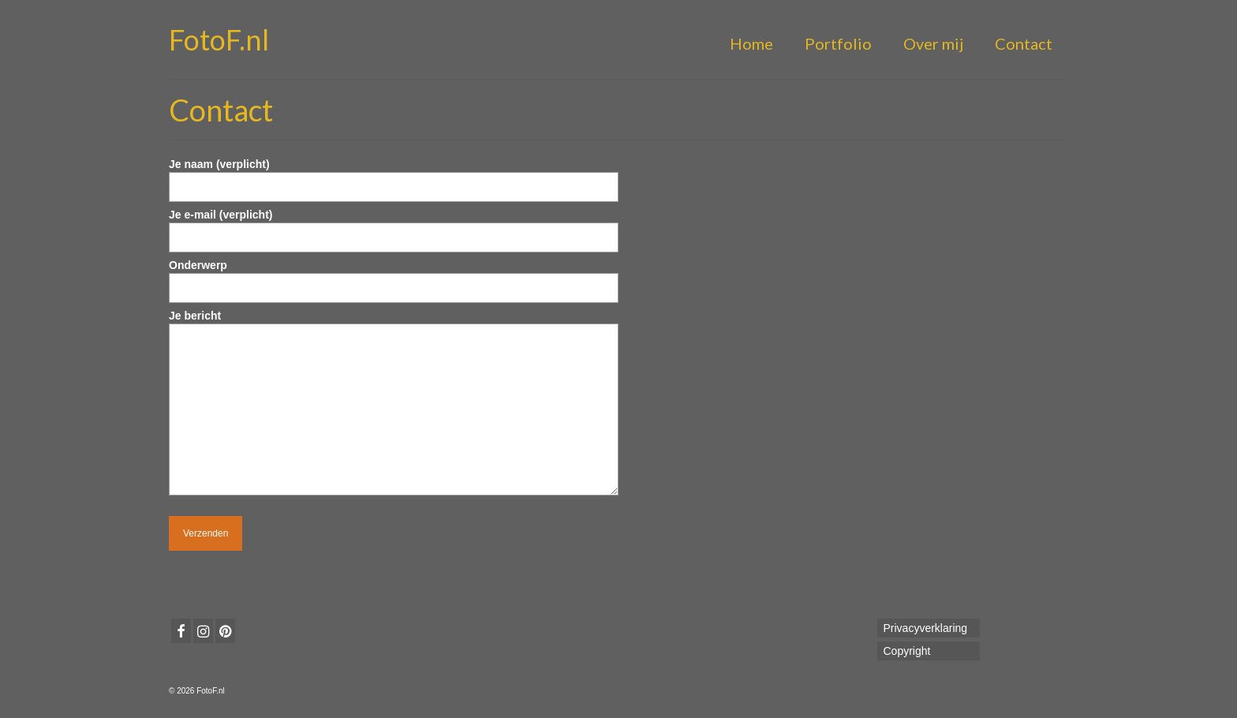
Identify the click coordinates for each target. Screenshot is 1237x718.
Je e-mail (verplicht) (393, 226)
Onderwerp (393, 276)
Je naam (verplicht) (393, 175)
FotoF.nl (219, 39)
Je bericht (393, 323)
